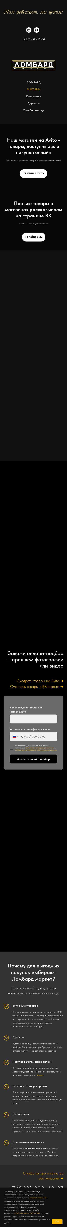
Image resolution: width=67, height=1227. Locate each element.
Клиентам (32, 96)
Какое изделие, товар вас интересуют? (26, 709)
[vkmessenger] (28, 31)
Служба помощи (33, 110)
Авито (40, 1075)
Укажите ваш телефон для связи (30, 729)
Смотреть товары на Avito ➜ (40, 680)
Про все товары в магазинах (33, 209)
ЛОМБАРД (34, 82)
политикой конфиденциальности (39, 747)
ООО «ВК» (34, 1213)
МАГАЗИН (33, 89)
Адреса (32, 103)
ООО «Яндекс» (21, 1213)
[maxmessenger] (36, 31)
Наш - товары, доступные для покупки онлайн (33, 146)
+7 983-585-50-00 (33, 39)
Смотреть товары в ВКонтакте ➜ (36, 686)
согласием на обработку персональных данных (36, 750)
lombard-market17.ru (38, 1197)
